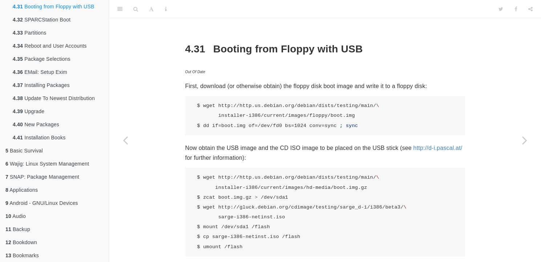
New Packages (36, 124)
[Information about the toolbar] (166, 9)
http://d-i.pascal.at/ (438, 148)
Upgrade (28, 111)
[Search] (136, 9)
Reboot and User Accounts (50, 46)
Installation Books (39, 137)
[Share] (530, 9)
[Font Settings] (151, 9)
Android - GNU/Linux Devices (41, 203)
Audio (15, 216)
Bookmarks (22, 255)
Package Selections (41, 59)
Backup (17, 229)
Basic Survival (24, 151)
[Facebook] (516, 9)
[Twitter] (501, 9)
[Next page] (524, 140)
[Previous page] (125, 140)
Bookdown (21, 242)
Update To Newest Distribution (54, 98)
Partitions (30, 33)
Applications (21, 190)
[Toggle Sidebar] (120, 9)
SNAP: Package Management (42, 177)
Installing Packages (41, 85)
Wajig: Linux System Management (47, 164)
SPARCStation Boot (41, 20)
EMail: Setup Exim (40, 72)
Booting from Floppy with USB (53, 6)
